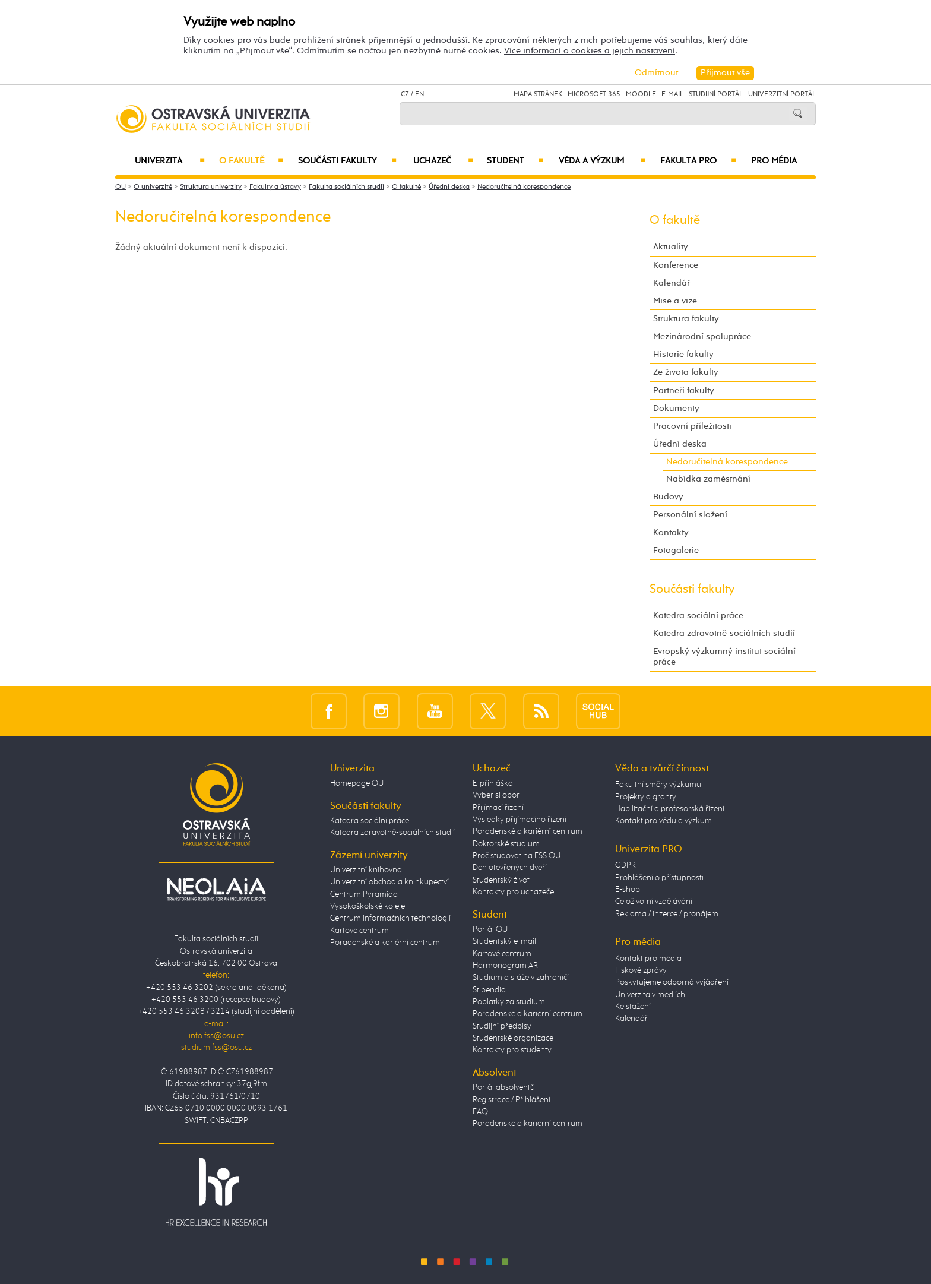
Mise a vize (675, 300)
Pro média (774, 161)
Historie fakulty (683, 354)
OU (120, 187)
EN (419, 94)
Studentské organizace (513, 1038)
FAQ (480, 1112)
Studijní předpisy (502, 1026)
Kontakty (671, 532)
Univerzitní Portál (782, 94)
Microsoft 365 (594, 94)
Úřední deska (449, 187)
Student (515, 161)
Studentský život (501, 880)
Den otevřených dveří (510, 868)
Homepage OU (357, 783)
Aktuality (670, 246)
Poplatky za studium (509, 1002)
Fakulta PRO (698, 161)
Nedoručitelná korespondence (524, 187)
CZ (405, 94)
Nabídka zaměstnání (708, 479)
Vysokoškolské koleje (367, 906)
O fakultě (251, 161)
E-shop (627, 889)
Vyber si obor (496, 795)
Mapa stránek (538, 94)
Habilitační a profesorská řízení (669, 809)
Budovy (668, 496)
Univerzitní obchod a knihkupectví (389, 882)
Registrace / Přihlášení (511, 1100)
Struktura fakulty (686, 318)
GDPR (625, 865)
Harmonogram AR (505, 966)
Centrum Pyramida (364, 894)
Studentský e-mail (504, 941)
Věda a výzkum (602, 161)
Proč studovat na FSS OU (516, 856)
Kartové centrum (359, 930)
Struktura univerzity (211, 187)
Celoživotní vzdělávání (653, 901)
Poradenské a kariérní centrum (385, 942)
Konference (675, 265)
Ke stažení (633, 1006)
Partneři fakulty (683, 390)
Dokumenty (676, 408)
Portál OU (490, 929)
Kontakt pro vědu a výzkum (663, 821)
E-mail (672, 94)
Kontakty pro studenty (512, 1050)
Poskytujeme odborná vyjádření (672, 982)
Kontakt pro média (648, 958)
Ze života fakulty (685, 372)
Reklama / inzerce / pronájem (666, 914)
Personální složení (690, 514)
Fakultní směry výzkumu (658, 784)
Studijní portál (716, 94)
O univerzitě (153, 187)
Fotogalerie (676, 550)
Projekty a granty (645, 797)
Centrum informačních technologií (390, 918)
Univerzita (169, 161)
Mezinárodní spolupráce (702, 336)
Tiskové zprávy (641, 970)
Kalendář (671, 283)
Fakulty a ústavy (275, 187)
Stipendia (489, 990)
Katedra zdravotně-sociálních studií (724, 633)
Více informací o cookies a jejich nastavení (589, 50)
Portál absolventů (504, 1087)
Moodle (641, 94)
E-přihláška (493, 783)
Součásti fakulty (347, 161)
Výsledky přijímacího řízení (519, 819)
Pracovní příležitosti (692, 426)
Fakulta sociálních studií (346, 187)
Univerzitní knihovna (366, 870)
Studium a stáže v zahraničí (521, 977)
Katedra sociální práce (698, 615)
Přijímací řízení (498, 808)
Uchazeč (443, 161)
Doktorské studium (506, 844)
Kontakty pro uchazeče (513, 892)
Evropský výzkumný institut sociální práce (724, 656)
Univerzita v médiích (650, 995)
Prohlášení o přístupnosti (659, 878)
